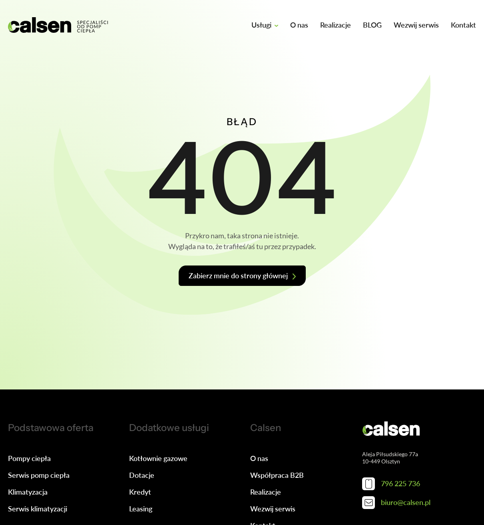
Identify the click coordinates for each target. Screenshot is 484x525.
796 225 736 (391, 483)
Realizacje (335, 24)
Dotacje (141, 475)
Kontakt (463, 24)
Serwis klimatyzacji (37, 508)
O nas (299, 24)
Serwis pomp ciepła (39, 475)
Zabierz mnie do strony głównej (238, 275)
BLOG (372, 24)
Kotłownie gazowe (158, 458)
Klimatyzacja (28, 491)
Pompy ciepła (29, 458)
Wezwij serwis (416, 24)
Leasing (140, 508)
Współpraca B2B (277, 475)
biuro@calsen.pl (396, 502)
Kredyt (140, 491)
